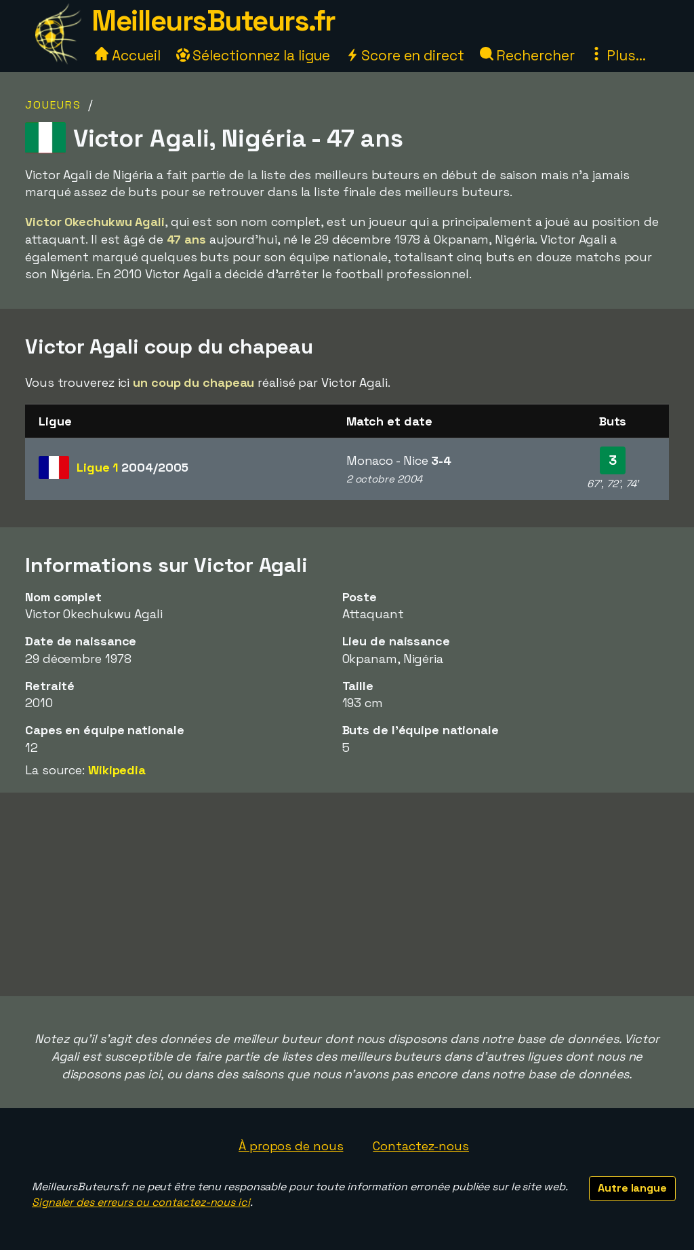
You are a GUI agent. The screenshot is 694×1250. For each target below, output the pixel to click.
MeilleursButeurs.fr (213, 21)
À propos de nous (291, 1146)
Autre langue (632, 1188)
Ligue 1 (132, 467)
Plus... (617, 55)
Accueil (127, 55)
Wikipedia (117, 770)
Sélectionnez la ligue (253, 55)
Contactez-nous (421, 1146)
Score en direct (405, 55)
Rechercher (527, 55)
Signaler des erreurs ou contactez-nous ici (141, 1202)
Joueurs (53, 105)
